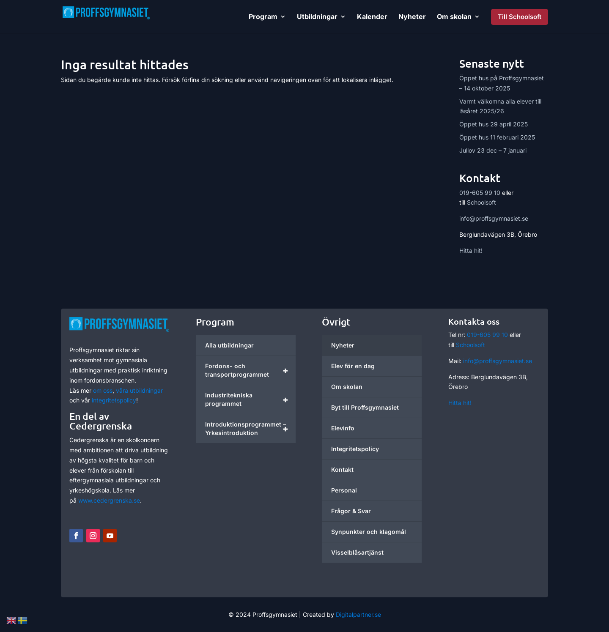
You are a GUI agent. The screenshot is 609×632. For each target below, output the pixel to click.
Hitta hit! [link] (471, 250)
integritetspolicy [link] (114, 400)
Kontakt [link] (342, 469)
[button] (76, 535)
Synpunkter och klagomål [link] (368, 531)
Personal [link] (344, 490)
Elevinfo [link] (342, 428)
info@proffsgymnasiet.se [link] (493, 218)
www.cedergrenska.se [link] (109, 500)
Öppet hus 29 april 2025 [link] (493, 124)
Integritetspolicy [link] (355, 448)
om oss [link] (102, 390)
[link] (123, 15)
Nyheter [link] (342, 345)
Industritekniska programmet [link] (250, 399)
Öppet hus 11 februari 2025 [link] (497, 137)
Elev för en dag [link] (353, 365)
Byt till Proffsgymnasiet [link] (365, 407)
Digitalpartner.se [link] (358, 614)
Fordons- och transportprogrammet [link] (250, 370)
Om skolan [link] (346, 386)
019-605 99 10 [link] (479, 192)
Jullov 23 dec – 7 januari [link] (493, 150)
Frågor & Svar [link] (351, 510)
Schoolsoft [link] (481, 202)
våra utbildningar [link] (139, 390)
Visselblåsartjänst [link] (357, 552)
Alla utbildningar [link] (229, 345)
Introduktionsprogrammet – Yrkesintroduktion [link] (250, 428)
